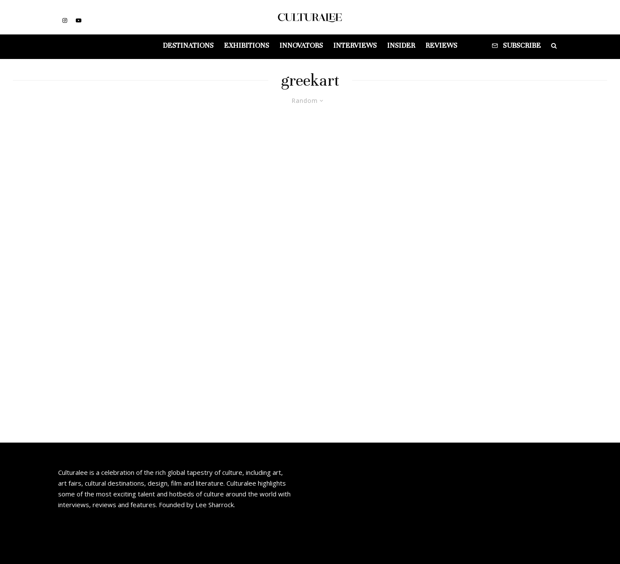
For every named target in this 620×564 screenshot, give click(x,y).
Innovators (301, 45)
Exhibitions (246, 45)
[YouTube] (78, 20)
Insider (401, 45)
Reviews (441, 45)
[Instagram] (64, 20)
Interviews (355, 45)
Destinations (188, 45)
